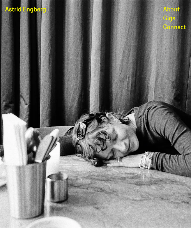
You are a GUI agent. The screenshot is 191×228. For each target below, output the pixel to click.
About (171, 9)
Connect (174, 27)
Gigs (169, 18)
